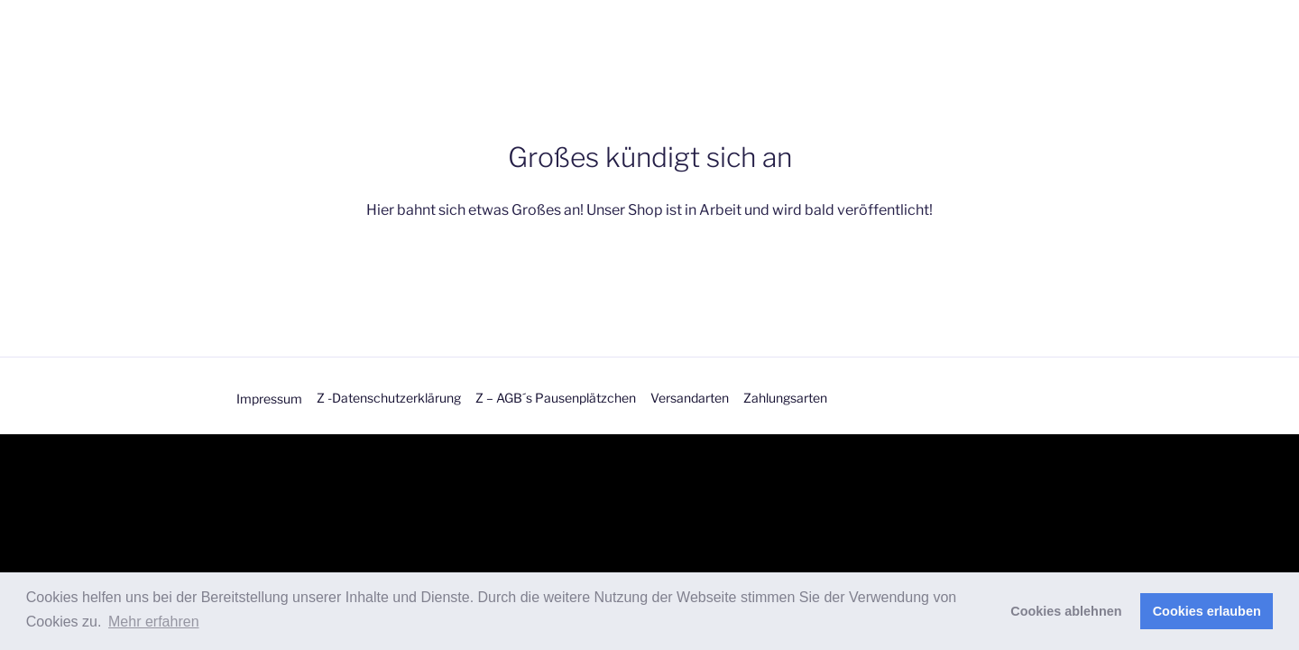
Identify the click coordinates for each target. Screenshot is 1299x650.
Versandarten (689, 397)
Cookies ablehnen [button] (1065, 611)
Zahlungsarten (785, 397)
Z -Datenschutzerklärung (389, 397)
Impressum (269, 398)
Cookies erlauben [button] (1207, 611)
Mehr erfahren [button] (153, 621)
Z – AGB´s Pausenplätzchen (555, 397)
